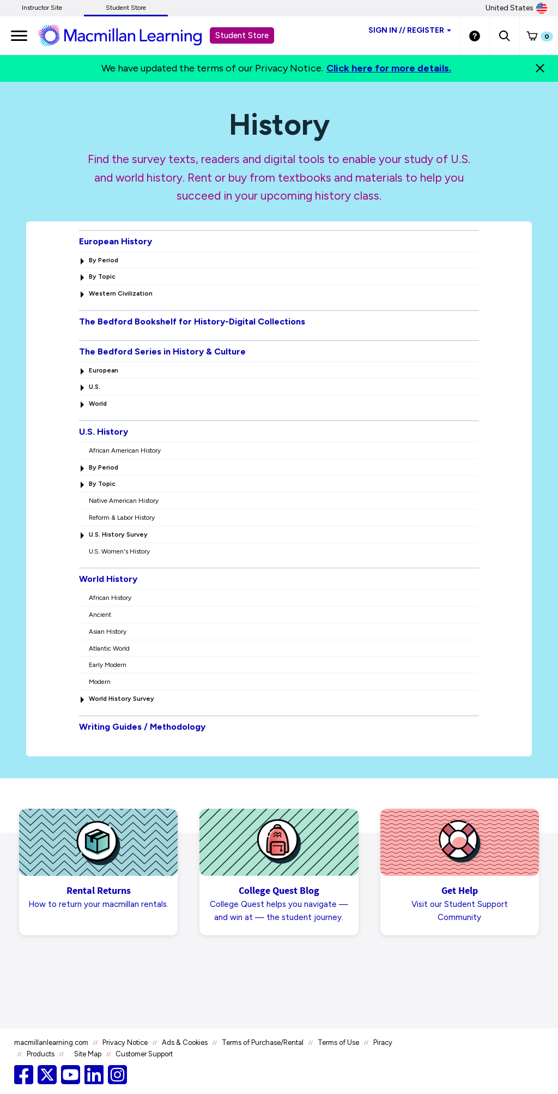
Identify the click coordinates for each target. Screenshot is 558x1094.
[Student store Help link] (474, 35)
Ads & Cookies (185, 1042)
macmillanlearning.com (51, 1042)
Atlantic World (109, 648)
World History (108, 579)
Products (40, 1054)
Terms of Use (338, 1042)
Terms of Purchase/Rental (263, 1042)
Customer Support (144, 1054)
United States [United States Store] (516, 8)
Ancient (100, 614)
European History (115, 241)
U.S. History (103, 431)
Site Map (87, 1054)
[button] (504, 35)
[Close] (540, 68)
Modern (100, 682)
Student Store (126, 7)
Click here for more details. (388, 68)
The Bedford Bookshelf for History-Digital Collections (192, 321)
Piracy (382, 1042)
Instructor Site (42, 7)
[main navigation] (19, 35)
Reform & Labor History (122, 517)
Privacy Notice (125, 1042)
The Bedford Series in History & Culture (162, 351)
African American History (125, 450)
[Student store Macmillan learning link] (128, 35)
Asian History (107, 631)
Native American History (124, 500)
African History (110, 598)
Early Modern (107, 665)
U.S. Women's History (119, 551)
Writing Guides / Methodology (142, 727)
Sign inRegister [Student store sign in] (409, 30)
